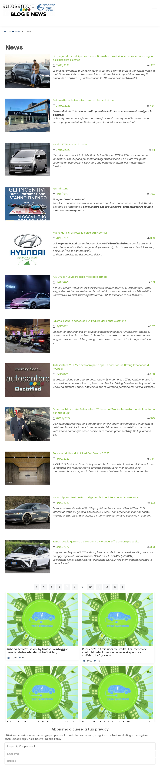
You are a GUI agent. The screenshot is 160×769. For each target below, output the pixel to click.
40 (97, 660)
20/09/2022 (61, 418)
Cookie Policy (53, 739)
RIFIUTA (11, 761)
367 (151, 326)
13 (115, 587)
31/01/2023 (60, 194)
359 (151, 238)
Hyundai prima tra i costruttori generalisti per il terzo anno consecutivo (96, 497)
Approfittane (60, 188)
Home (16, 31)
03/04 (12, 657)
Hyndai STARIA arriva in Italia (70, 144)
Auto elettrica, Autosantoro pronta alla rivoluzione (83, 100)
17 (21, 657)
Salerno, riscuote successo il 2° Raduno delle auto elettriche (89, 321)
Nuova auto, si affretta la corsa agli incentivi (80, 232)
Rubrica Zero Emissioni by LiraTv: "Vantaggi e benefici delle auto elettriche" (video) (37, 650)
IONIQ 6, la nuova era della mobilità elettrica (80, 277)
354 (151, 458)
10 (90, 587)
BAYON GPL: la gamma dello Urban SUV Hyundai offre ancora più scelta (96, 541)
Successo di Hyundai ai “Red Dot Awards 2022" (81, 453)
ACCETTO (12, 754)
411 (151, 150)
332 (151, 65)
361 (151, 282)
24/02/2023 (61, 106)
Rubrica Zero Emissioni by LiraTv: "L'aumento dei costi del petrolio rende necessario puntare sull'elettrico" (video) (115, 652)
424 (151, 106)
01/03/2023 (61, 65)
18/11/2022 (60, 326)
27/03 (87, 660)
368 (151, 374)
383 (151, 547)
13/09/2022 (61, 458)
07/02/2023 (61, 150)
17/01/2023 (61, 282)
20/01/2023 (61, 238)
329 (151, 418)
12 (106, 587)
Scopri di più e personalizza (22, 746)
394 (151, 194)
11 (98, 587)
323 (151, 503)
